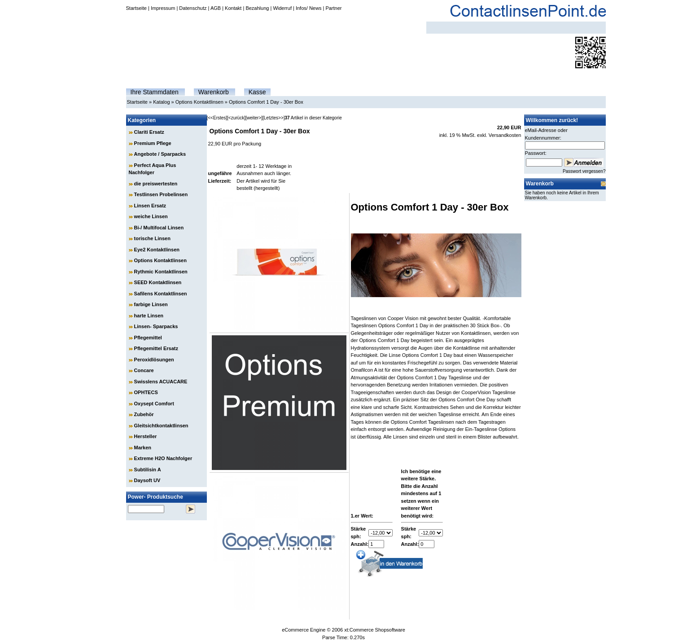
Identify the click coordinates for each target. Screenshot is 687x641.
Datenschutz (192, 8)
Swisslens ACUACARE (161, 381)
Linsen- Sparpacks (156, 326)
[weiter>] (254, 117)
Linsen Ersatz (150, 205)
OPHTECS (146, 392)
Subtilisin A (147, 469)
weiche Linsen (151, 216)
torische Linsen (152, 238)
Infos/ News (308, 8)
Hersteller (145, 436)
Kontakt (233, 8)
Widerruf (282, 8)
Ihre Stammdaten (155, 92)
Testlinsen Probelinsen (161, 194)
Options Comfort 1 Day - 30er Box (266, 102)
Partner (333, 8)
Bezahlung (257, 8)
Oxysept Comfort (154, 403)
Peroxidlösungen (154, 359)
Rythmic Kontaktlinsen (161, 271)
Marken (143, 447)
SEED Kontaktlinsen (158, 282)
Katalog (161, 102)
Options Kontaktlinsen (199, 102)
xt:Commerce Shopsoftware (374, 629)
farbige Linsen (151, 304)
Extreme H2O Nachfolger (163, 458)
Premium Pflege (152, 143)
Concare (144, 370)
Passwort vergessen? (584, 171)
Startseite (136, 8)
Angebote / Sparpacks (160, 154)
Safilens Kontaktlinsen (160, 293)
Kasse (257, 92)
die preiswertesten (156, 183)
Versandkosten (505, 135)
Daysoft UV (147, 480)
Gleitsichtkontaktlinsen (161, 425)
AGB (215, 8)
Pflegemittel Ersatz (156, 348)
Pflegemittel (148, 337)
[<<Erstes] (217, 117)
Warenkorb (213, 92)
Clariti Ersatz (149, 132)
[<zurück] (236, 117)
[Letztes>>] (273, 117)
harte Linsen (148, 315)
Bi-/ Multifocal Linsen (159, 227)
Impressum (163, 8)
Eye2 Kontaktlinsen (156, 249)
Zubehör (144, 414)
